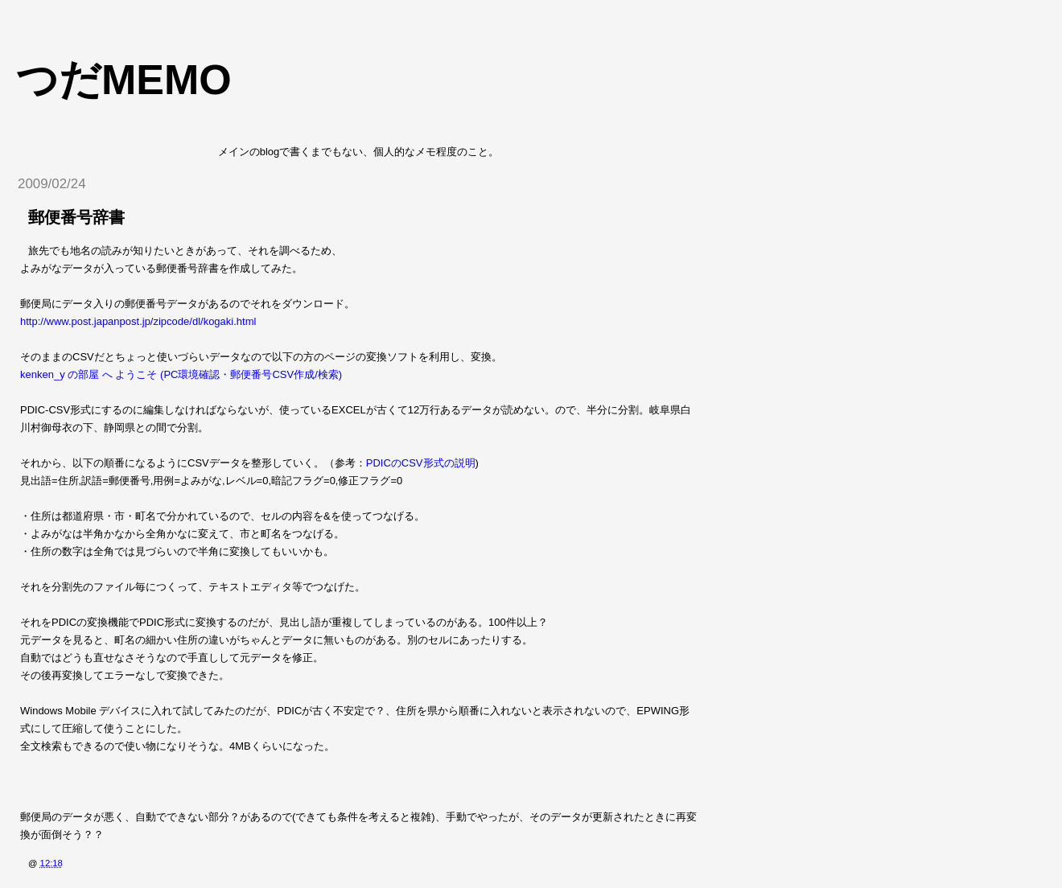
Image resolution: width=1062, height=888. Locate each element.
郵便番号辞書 (76, 217)
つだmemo (124, 79)
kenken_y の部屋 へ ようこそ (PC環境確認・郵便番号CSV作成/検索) (181, 374)
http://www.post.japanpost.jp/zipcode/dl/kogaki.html (138, 321)
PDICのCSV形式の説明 (420, 463)
